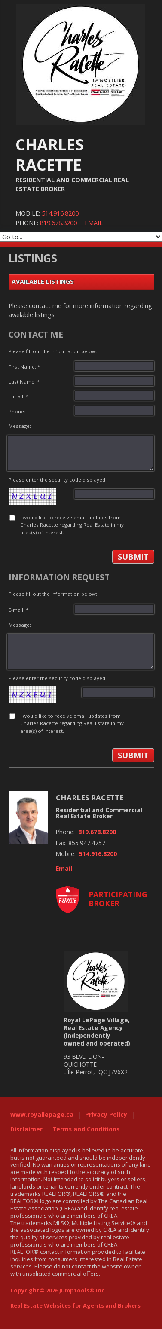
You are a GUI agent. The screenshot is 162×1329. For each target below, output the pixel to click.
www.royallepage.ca (41, 1115)
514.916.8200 (60, 213)
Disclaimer (26, 1129)
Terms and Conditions (85, 1129)
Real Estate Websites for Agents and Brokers (75, 1305)
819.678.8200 (58, 223)
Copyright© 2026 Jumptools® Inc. (58, 1290)
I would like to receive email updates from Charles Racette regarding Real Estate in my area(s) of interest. (72, 525)
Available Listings (43, 281)
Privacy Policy (106, 1115)
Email (94, 223)
